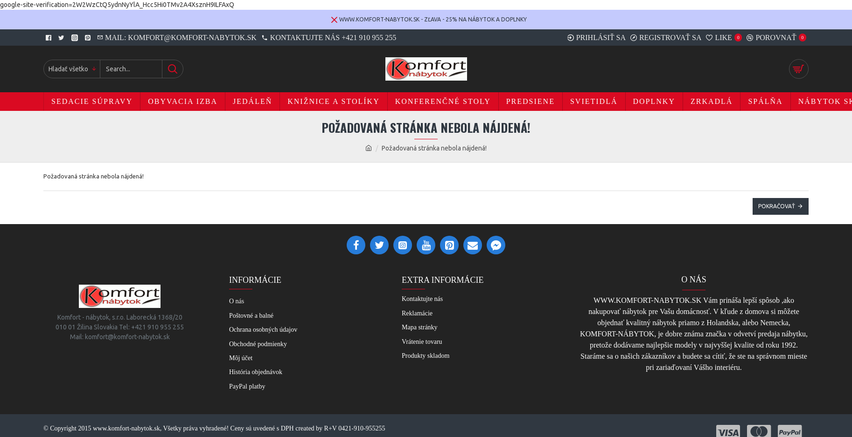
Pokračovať (776, 206)
